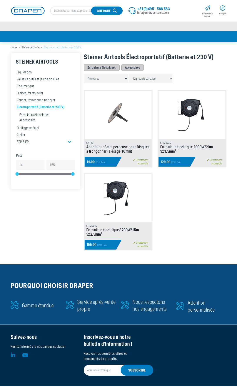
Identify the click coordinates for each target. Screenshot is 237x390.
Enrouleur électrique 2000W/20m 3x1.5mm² (186, 151)
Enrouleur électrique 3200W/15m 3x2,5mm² (112, 235)
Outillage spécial (28, 128)
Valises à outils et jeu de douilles (38, 80)
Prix (19, 156)
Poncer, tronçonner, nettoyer (36, 100)
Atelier (21, 135)
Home (14, 48)
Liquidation (24, 73)
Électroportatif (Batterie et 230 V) (40, 107)
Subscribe (137, 374)
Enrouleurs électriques (34, 115)
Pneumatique (25, 86)
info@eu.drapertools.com (153, 13)
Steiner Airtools (30, 48)
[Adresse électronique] (113, 374)
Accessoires (27, 120)
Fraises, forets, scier (30, 93)
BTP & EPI (23, 142)
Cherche (104, 11)
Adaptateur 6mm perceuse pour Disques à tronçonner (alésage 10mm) (117, 151)
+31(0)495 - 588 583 (153, 9)
